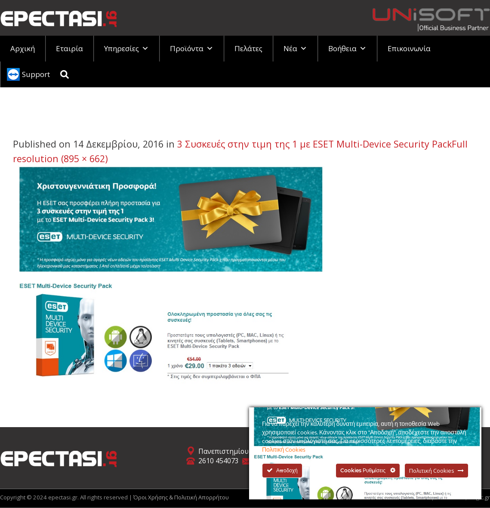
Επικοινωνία (409, 48)
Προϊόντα (191, 48)
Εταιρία (69, 48)
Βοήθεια (347, 48)
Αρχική (22, 48)
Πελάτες (248, 48)
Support (36, 74)
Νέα (295, 48)
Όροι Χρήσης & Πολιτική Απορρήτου (181, 497)
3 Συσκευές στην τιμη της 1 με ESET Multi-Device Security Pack (314, 144)
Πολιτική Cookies (283, 450)
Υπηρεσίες (126, 48)
